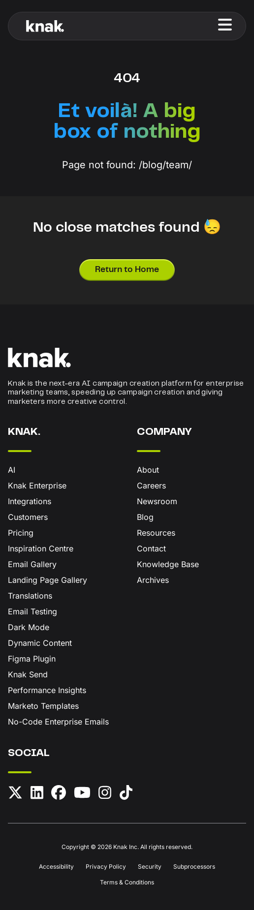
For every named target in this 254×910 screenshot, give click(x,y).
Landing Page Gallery (47, 580)
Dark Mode (28, 627)
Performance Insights (47, 690)
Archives (153, 580)
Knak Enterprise (37, 485)
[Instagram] (104, 794)
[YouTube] (82, 794)
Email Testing (32, 611)
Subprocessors (194, 866)
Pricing (20, 533)
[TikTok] (126, 794)
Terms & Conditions (127, 882)
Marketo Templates (43, 706)
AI (11, 470)
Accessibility (56, 866)
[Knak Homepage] (45, 26)
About (148, 470)
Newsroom (157, 501)
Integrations (29, 501)
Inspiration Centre (40, 548)
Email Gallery (32, 564)
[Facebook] (58, 794)
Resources (156, 533)
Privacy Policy (106, 866)
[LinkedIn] (37, 794)
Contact (151, 548)
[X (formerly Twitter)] (15, 794)
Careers (151, 485)
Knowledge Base (168, 564)
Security (149, 866)
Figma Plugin (32, 659)
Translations (30, 596)
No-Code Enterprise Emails (58, 722)
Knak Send (28, 674)
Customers (28, 517)
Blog (145, 517)
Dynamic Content (40, 643)
